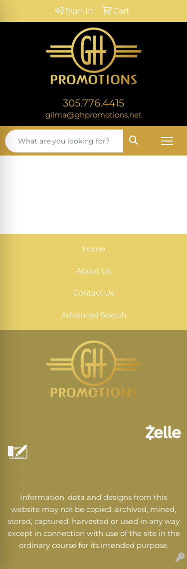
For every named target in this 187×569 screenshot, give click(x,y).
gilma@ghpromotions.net (93, 115)
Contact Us (93, 293)
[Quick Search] (64, 141)
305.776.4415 (93, 103)
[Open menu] (167, 141)
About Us (93, 271)
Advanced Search (93, 315)
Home (93, 249)
